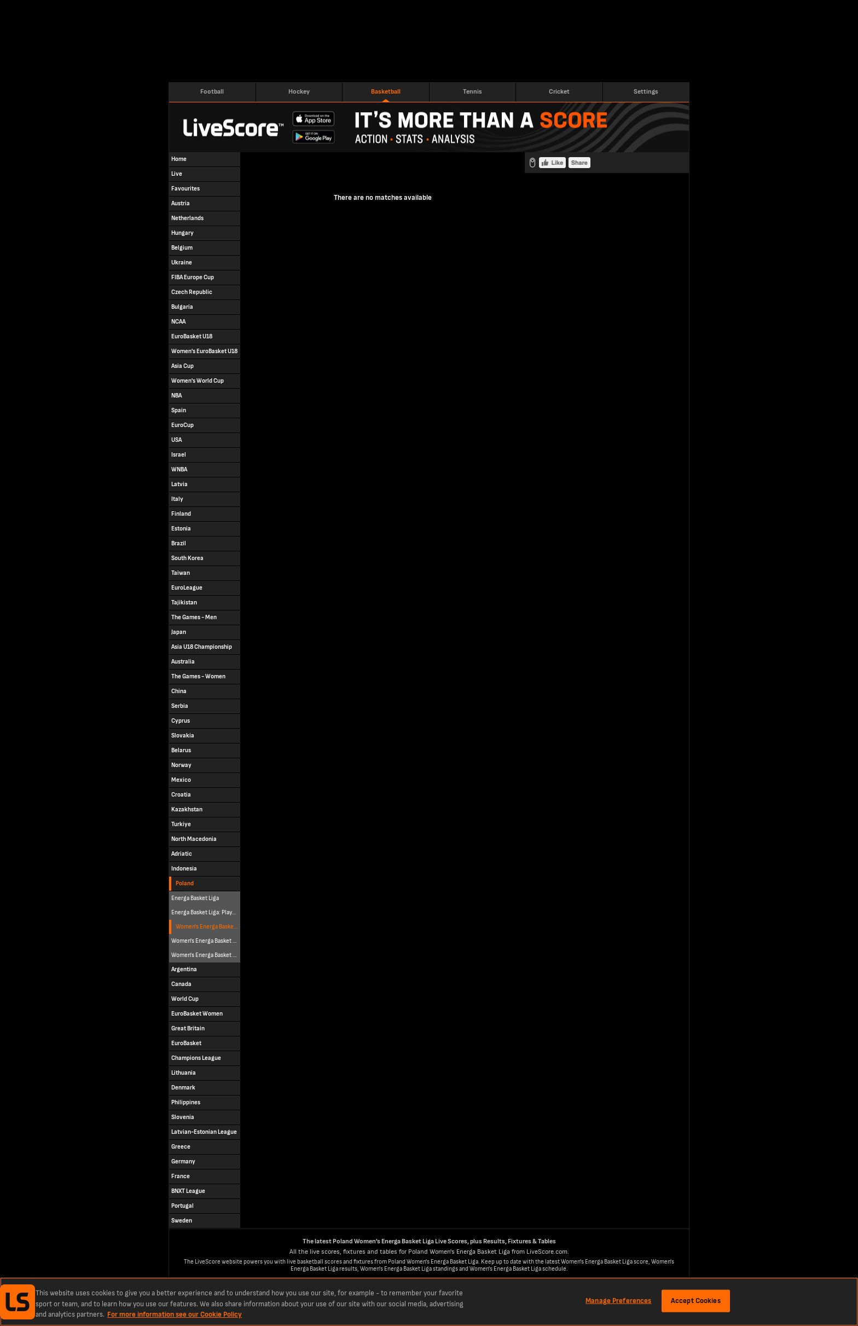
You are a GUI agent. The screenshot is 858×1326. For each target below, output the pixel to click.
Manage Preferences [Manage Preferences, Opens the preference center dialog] (618, 1300)
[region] (429, 1301)
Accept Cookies (696, 1300)
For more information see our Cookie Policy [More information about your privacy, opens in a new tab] (174, 1314)
